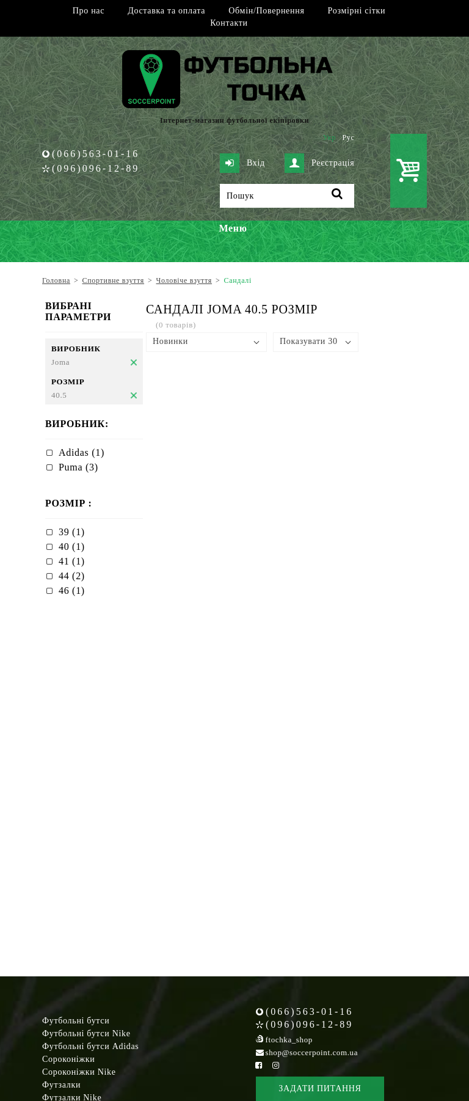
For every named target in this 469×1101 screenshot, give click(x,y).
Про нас (88, 10)
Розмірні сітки (357, 10)
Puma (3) (78, 467)
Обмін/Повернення (266, 10)
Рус (349, 137)
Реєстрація (319, 163)
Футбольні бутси (75, 1020)
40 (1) (72, 546)
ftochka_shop (289, 1039)
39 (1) (72, 532)
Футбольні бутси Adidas (90, 1046)
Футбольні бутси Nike (86, 1033)
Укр (329, 137)
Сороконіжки (68, 1059)
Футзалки (61, 1084)
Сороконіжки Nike (79, 1072)
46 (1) (72, 590)
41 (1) (72, 561)
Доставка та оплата (166, 10)
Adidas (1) (81, 452)
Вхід (242, 163)
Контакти (228, 22)
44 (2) (72, 576)
